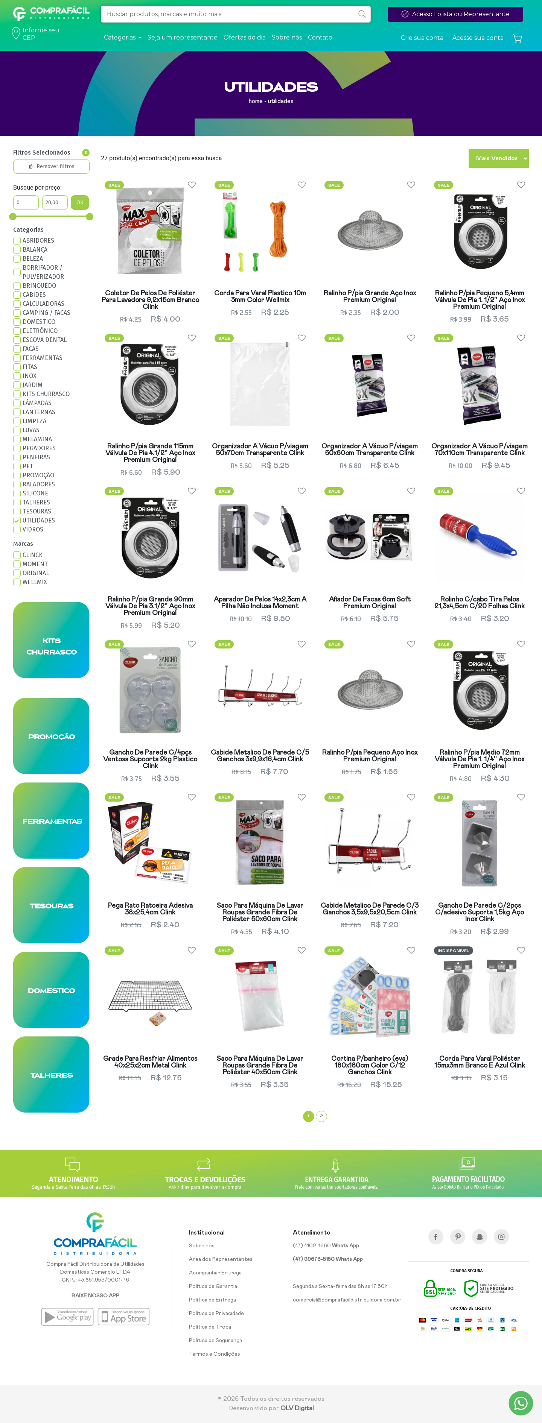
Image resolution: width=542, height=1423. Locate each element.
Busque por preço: (37, 187)
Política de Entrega (212, 1300)
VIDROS (33, 529)
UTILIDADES (39, 520)
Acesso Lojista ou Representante (455, 14)
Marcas (23, 543)
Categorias (28, 229)
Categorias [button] (120, 37)
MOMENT (35, 564)
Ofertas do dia (245, 37)
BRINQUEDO (39, 285)
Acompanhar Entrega (215, 1273)
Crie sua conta (422, 37)
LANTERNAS (39, 412)
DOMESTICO (39, 321)
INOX (30, 376)
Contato (320, 37)
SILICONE (35, 493)
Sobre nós (287, 37)
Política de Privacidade (216, 1313)
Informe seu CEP (36, 34)
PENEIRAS (36, 457)
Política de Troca (210, 1327)
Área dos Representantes (221, 1259)
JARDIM (33, 385)
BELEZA (33, 258)
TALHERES (36, 502)
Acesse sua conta (478, 37)
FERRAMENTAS (42, 357)
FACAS (31, 348)
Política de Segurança (215, 1340)
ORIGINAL (36, 573)
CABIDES (34, 294)
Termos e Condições (214, 1354)
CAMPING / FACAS (46, 312)
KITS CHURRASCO (46, 394)
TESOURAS (37, 511)
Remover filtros (52, 166)
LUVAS (31, 430)
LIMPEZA (34, 421)
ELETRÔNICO (40, 330)
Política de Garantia (213, 1286)
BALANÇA (35, 249)
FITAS (30, 367)
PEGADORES (39, 448)
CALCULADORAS (43, 303)
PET (28, 466)
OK (80, 202)
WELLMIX (35, 582)
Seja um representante (183, 37)
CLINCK (33, 555)
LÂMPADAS (37, 403)
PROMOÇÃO (38, 475)
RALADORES (39, 484)
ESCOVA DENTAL (45, 339)
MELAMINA (37, 439)
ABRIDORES (38, 240)
